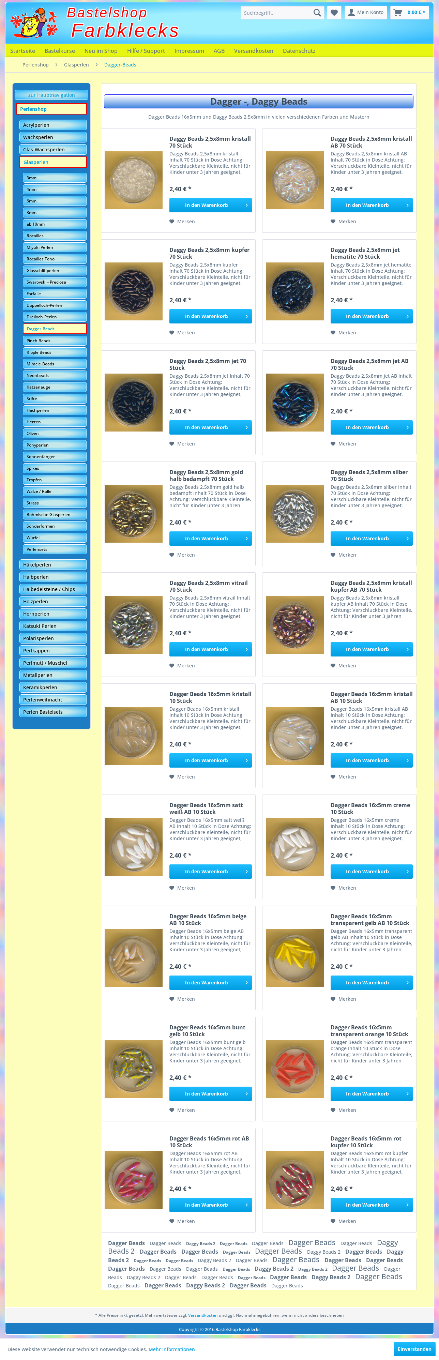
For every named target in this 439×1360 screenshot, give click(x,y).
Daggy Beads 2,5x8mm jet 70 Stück (207, 364)
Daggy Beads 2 (201, 1243)
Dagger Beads (127, 1243)
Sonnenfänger (41, 456)
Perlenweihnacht (42, 699)
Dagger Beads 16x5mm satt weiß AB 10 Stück (206, 808)
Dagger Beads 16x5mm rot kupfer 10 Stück (366, 1142)
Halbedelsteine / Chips (49, 589)
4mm (31, 189)
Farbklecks (126, 30)
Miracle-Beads (40, 364)
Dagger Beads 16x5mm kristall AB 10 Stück (372, 697)
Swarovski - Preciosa (46, 282)
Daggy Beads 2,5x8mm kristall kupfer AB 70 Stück (371, 586)
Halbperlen (36, 577)
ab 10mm (36, 224)
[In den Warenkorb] (210, 205)
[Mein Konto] (366, 12)
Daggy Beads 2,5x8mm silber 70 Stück (369, 475)
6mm (31, 201)
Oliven (33, 433)
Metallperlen (37, 675)
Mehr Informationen (172, 1349)
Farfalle (34, 294)
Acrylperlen (36, 125)
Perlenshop (33, 109)
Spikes (33, 468)
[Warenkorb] (409, 12)
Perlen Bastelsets (43, 712)
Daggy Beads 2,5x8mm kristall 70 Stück (210, 142)
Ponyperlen (38, 445)
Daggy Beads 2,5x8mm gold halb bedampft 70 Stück (206, 475)
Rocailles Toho (41, 259)
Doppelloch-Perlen (44, 305)
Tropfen (34, 480)
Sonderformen (41, 526)
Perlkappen (36, 650)
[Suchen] (317, 12)
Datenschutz (299, 51)
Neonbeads (38, 375)
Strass (33, 503)
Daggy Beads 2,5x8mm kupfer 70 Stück (209, 253)
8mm (31, 212)
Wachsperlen (38, 137)
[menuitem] (282, 12)
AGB (219, 51)
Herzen (34, 422)
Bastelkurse (60, 51)
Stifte (32, 399)
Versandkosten (253, 51)
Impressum (189, 51)
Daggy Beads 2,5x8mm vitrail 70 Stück (208, 586)
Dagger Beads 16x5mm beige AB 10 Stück (207, 919)
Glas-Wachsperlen (44, 149)
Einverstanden (415, 1349)
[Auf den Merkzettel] (182, 221)
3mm (31, 178)
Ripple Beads (39, 352)
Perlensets (37, 549)
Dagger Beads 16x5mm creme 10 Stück (370, 808)
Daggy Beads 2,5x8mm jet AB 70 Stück (370, 364)
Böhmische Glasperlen (49, 514)
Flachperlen (38, 410)
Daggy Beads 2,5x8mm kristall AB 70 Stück (371, 142)
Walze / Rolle (39, 491)
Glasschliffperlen (43, 270)
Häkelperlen (37, 564)
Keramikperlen (40, 687)
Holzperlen (35, 601)
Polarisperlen (38, 638)
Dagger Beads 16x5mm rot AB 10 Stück (209, 1142)
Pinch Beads (38, 341)
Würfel (33, 538)
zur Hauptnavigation (51, 95)
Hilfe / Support (146, 51)
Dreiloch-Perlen (42, 317)
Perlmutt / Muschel (45, 663)
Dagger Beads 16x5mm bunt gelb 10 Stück (207, 1031)
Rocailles (35, 236)
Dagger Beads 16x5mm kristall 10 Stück (210, 697)
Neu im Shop (101, 51)
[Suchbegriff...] (282, 12)
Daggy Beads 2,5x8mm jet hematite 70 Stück (365, 253)
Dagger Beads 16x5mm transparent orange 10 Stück (369, 1031)
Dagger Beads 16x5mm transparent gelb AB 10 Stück (370, 919)
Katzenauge (38, 387)
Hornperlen (36, 613)
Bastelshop (107, 12)
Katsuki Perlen (40, 626)
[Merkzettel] (334, 12)
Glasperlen (36, 162)
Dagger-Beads (41, 329)
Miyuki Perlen (40, 247)
